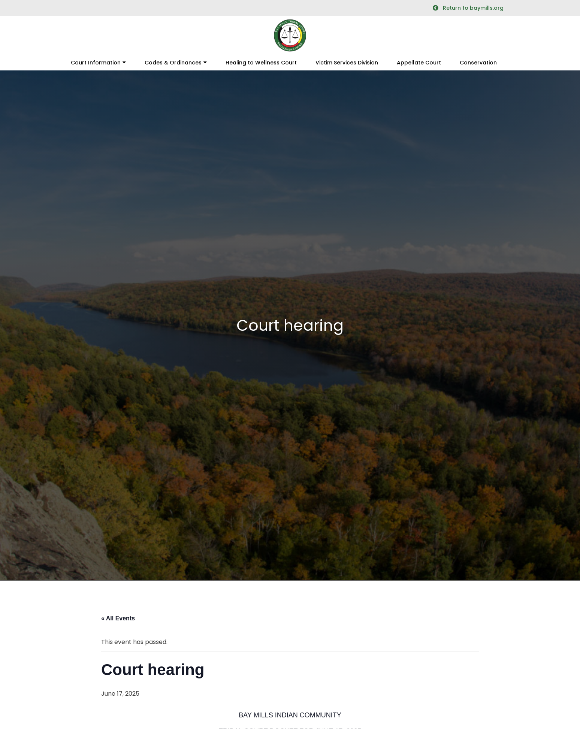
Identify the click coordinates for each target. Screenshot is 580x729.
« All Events (118, 618)
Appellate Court (419, 62)
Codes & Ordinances (173, 62)
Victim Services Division (346, 62)
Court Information (96, 62)
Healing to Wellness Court (261, 62)
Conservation (478, 62)
